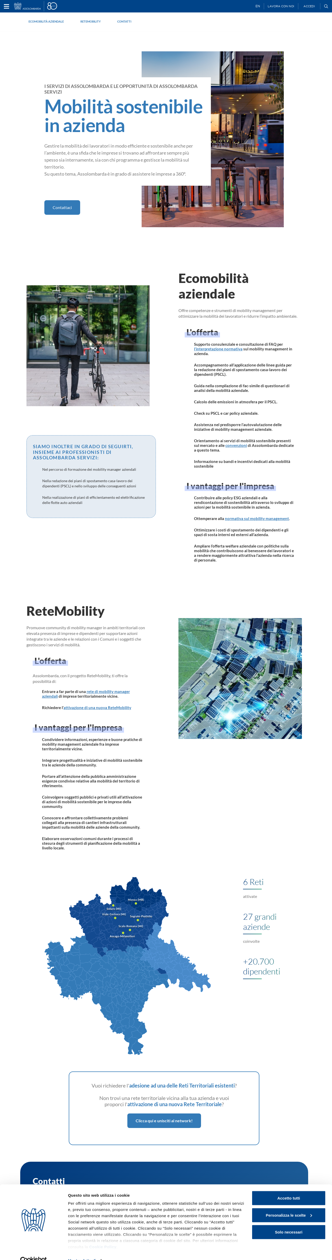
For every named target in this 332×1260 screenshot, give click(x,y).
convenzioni (236, 445)
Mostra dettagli (82, 1250)
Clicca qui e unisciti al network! (164, 1120)
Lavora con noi (281, 6)
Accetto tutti (288, 1187)
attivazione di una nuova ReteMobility (97, 707)
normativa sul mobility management (257, 518)
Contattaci (62, 207)
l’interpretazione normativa (218, 349)
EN (257, 6)
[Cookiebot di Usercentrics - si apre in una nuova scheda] (33, 1250)
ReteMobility (90, 21)
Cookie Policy (102, 1236)
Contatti (124, 21)
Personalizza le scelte (289, 1204)
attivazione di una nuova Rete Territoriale (174, 1104)
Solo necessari (288, 1221)
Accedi (309, 6)
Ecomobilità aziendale (46, 21)
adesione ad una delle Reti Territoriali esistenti (182, 1085)
